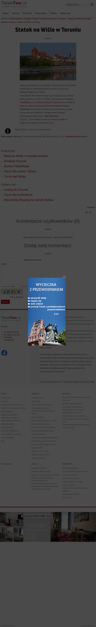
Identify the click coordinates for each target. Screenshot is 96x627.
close (64, 278)
